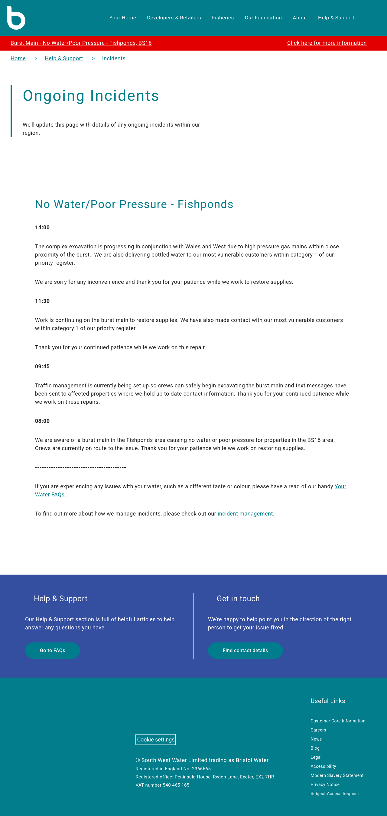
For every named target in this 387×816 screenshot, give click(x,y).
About (296, 18)
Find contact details (246, 651)
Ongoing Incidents (93, 95)
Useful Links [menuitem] (329, 701)
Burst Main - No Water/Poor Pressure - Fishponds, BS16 (86, 42)
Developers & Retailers (165, 18)
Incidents (119, 58)
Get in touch (235, 598)
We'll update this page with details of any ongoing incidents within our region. (105, 128)
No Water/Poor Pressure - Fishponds (140, 204)
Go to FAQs (53, 651)
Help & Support (334, 18)
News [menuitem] (317, 739)
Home (18, 58)
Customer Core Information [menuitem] (339, 721)
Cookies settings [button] (239, 802)
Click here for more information (324, 42)
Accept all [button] (271, 802)
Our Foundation (257, 18)
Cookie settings (156, 739)
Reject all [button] (302, 802)
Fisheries (216, 18)
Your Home (112, 18)
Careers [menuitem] (319, 730)
